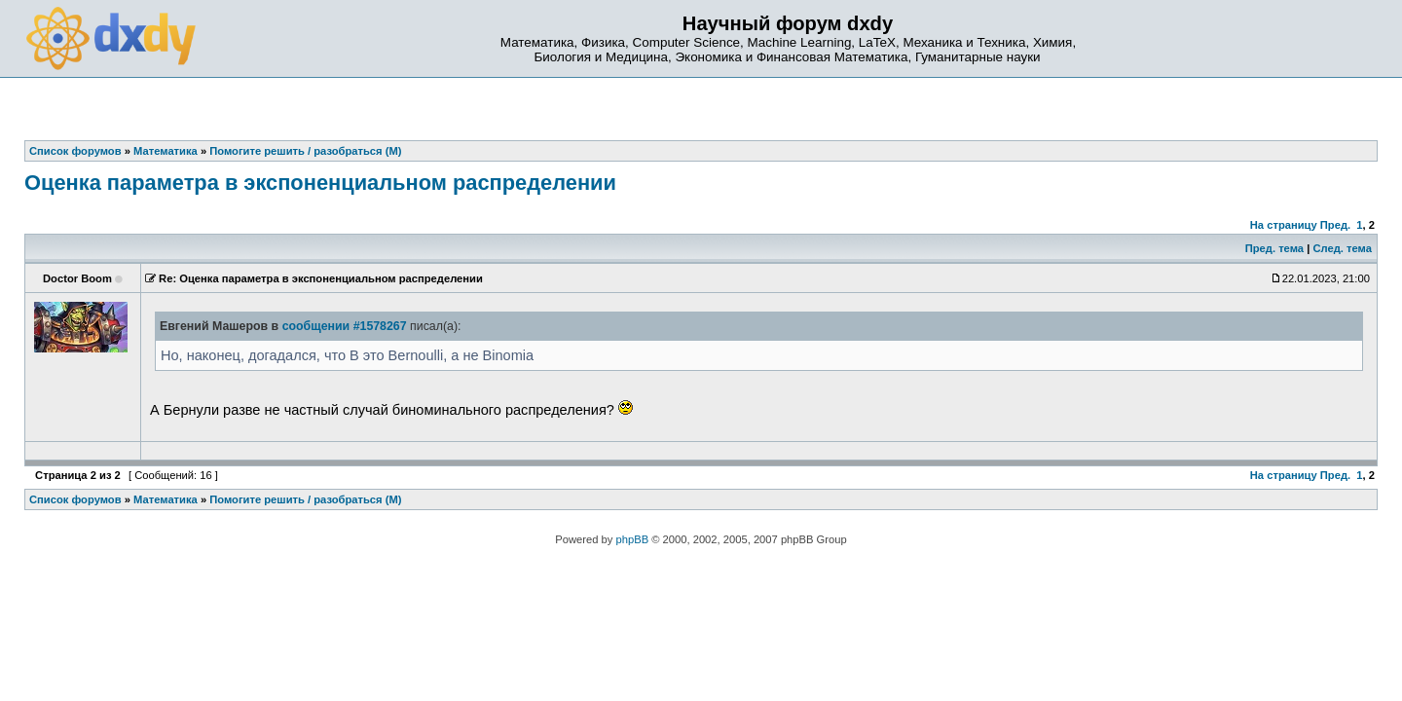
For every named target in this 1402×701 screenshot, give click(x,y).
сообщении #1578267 (344, 326)
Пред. (1335, 225)
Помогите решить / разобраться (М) (305, 499)
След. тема (1341, 248)
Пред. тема (1274, 248)
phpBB (632, 539)
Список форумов (75, 499)
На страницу (1283, 225)
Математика (165, 499)
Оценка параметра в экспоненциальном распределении (320, 182)
